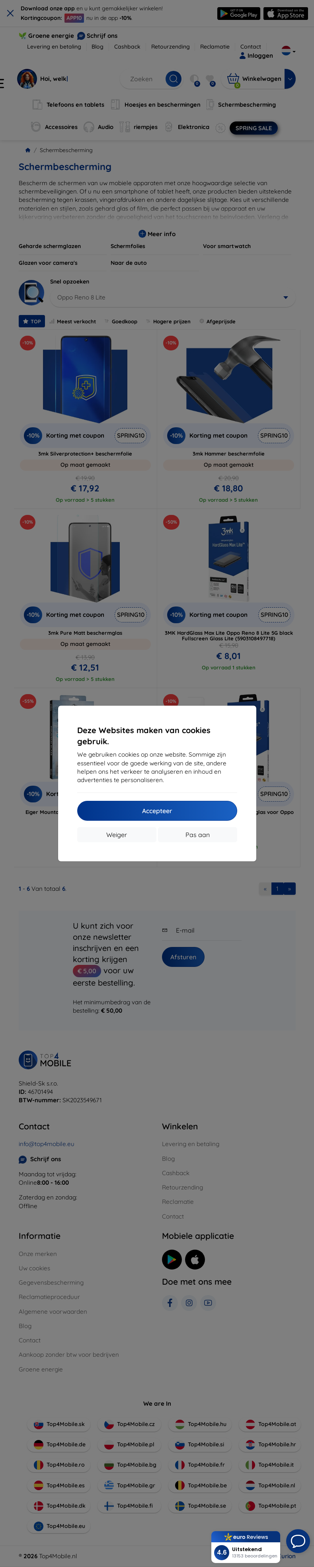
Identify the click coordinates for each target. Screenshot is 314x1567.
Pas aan (197, 835)
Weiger (116, 835)
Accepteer (157, 811)
